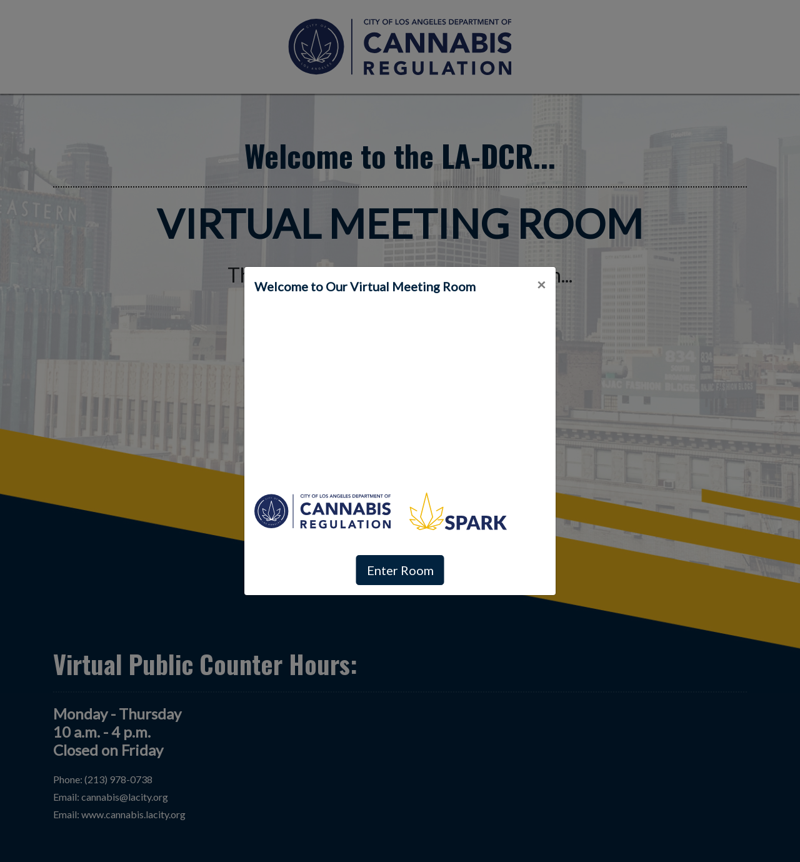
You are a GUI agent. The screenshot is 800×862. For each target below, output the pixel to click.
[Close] (541, 284)
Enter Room (400, 570)
